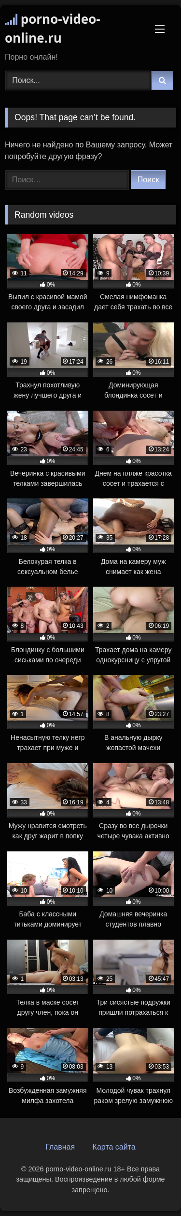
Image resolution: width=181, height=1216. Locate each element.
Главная (60, 1147)
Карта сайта (114, 1147)
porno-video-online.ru (52, 28)
